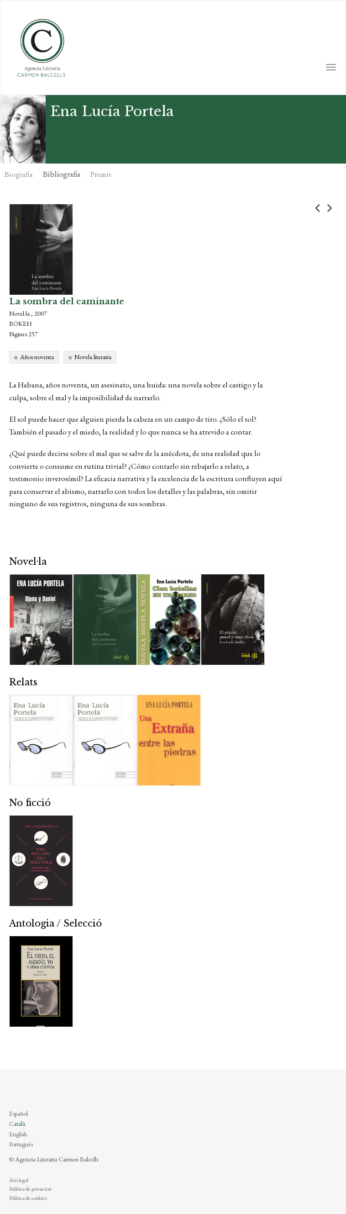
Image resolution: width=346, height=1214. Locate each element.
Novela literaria (92, 357)
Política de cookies (28, 1198)
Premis (100, 174)
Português (21, 1144)
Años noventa (37, 357)
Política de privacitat (30, 1189)
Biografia (19, 174)
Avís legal (18, 1180)
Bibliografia (61, 174)
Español (18, 1113)
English (18, 1134)
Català (17, 1123)
